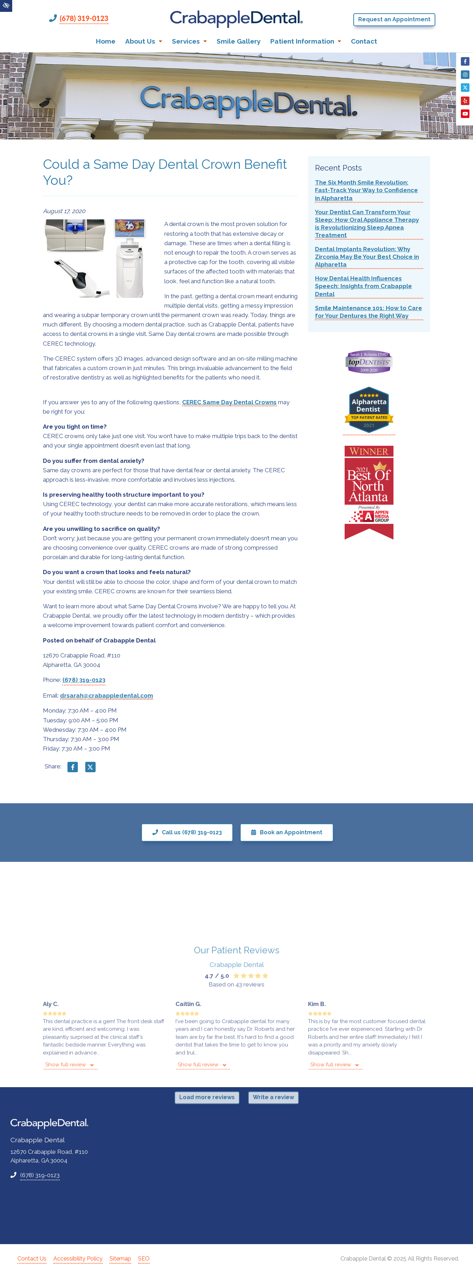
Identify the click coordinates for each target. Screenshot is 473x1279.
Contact (364, 41)
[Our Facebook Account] (465, 65)
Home (105, 41)
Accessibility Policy (78, 1258)
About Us (143, 41)
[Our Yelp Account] (465, 104)
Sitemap (120, 1258)
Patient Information (305, 41)
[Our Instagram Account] (465, 78)
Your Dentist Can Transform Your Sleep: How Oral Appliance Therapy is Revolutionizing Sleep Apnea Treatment (367, 224)
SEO (144, 1258)
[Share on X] (90, 770)
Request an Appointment (394, 19)
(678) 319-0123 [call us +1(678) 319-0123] (84, 18)
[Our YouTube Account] (465, 117)
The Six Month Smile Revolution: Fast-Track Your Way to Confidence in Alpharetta (366, 190)
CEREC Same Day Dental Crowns (229, 402)
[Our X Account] (465, 91)
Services (189, 41)
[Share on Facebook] (72, 770)
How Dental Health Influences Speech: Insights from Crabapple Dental (363, 286)
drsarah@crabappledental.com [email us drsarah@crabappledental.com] (106, 695)
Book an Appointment (286, 832)
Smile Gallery (239, 41)
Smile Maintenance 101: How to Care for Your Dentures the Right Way (368, 311)
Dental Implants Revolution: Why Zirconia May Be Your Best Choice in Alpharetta (367, 257)
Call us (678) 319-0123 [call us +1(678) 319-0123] (187, 832)
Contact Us (31, 1258)
